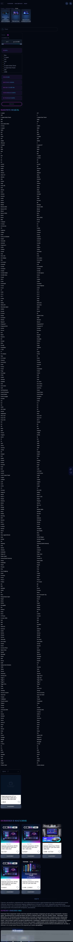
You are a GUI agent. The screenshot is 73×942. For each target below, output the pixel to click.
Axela (2, 198)
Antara (2, 181)
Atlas (38, 189)
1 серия (3, 113)
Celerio (38, 247)
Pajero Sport (4, 556)
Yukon (38, 758)
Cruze (2, 287)
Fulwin (38, 371)
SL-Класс (39, 639)
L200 (38, 469)
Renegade (3, 605)
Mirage (2, 507)
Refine (2, 603)
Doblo (38, 307)
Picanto (2, 567)
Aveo (38, 196)
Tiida (2, 686)
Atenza (2, 189)
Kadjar (38, 451)
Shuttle (38, 635)
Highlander (3, 413)
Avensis (2, 196)
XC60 (2, 752)
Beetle (2, 204)
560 (38, 151)
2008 (38, 119)
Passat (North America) (6, 558)
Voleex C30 (39, 735)
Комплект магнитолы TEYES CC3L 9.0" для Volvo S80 (30, 882)
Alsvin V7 (3, 175)
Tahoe (2, 669)
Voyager (3, 737)
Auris (2, 192)
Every (38, 343)
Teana (38, 671)
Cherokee (39, 251)
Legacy (38, 481)
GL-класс (39, 381)
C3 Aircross (3, 226)
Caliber (2, 232)
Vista (2, 731)
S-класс (39, 616)
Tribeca (2, 703)
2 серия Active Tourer (6, 117)
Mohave (39, 511)
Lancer (2, 473)
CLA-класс (39, 258)
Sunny (2, 660)
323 (2, 134)
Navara (2, 528)
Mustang (39, 520)
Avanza (2, 194)
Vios (38, 728)
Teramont (3, 673)
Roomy (38, 609)
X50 (2, 750)
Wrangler (39, 741)
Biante (38, 209)
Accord (38, 164)
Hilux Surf (3, 415)
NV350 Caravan (41, 539)
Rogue (38, 607)
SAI (38, 622)
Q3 (1, 584)
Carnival (3, 243)
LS (1, 488)
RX (37, 611)
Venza (2, 718)
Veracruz (39, 718)
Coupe (2, 277)
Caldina (38, 230)
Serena (38, 633)
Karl (2, 456)
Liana (38, 483)
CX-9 (38, 296)
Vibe (2, 726)
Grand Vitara (40, 394)
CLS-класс (3, 262)
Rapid (2, 599)
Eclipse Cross (40, 315)
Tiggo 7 (38, 682)
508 (2, 151)
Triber (38, 703)
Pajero (38, 552)
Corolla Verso (4, 275)
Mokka (2, 513)
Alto (2, 179)
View (38, 726)
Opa (38, 545)
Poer (38, 569)
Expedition (3, 347)
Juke (38, 447)
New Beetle (39, 530)
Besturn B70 (4, 209)
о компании (10, 3)
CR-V (38, 277)
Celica (38, 249)
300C (2, 130)
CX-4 (2, 294)
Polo (38, 571)
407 (2, 138)
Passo (2, 560)
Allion (38, 170)
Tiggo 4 (2, 679)
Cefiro (2, 247)
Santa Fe (3, 626)
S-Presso (3, 616)
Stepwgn (39, 656)
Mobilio (2, 509)
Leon (2, 483)
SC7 (38, 626)
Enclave (39, 328)
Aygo (38, 198)
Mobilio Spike (40, 509)
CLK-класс (39, 260)
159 (2, 115)
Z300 (2, 760)
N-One (38, 524)
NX (1, 541)
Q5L (2, 586)
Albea (2, 170)
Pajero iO (3, 554)
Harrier (2, 411)
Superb (38, 660)
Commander (40, 266)
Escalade (39, 339)
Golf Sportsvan (4, 390)
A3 (1, 160)
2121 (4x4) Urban (5, 123)
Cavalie (38, 243)
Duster (38, 311)
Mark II (38, 494)
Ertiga (38, 336)
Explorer (39, 347)
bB (37, 202)
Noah (38, 535)
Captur (2, 238)
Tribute (2, 705)
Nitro (38, 532)
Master (2, 498)
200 (2, 119)
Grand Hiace (40, 392)
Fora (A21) (3, 362)
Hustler (38, 422)
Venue (38, 716)
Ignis (2, 430)
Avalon (38, 192)
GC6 (38, 377)
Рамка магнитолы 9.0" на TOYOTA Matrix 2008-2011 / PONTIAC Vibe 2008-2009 (9, 798)
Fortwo (2, 366)
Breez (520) (39, 217)
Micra (2, 505)
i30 (1, 426)
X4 (1, 748)
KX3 (2, 469)
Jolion (38, 445)
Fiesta (38, 353)
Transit (38, 699)
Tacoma (39, 667)
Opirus (2, 547)
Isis (38, 439)
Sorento (39, 645)
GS (1, 400)
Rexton (38, 605)
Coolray (39, 268)
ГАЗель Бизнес (40, 765)
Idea (38, 428)
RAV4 (2, 601)
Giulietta (3, 381)
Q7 (37, 586)
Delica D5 (3, 304)
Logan (38, 486)
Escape (2, 341)
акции (25, 3)
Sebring (39, 628)
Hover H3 (39, 415)
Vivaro (2, 735)
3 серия (3, 128)
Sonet (2, 645)
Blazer (2, 211)
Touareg (3, 690)
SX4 (38, 662)
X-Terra (2, 743)
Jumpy (2, 449)
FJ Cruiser (3, 358)
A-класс (39, 157)
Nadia (38, 526)
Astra (38, 185)
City (38, 253)
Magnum (3, 492)
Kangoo (2, 454)
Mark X (2, 496)
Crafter (38, 279)
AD (37, 166)
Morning (3, 515)
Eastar (2, 315)
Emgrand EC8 (4, 326)
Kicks (38, 456)
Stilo (2, 658)
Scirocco (3, 628)
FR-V (38, 366)
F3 (37, 349)
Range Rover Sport (5, 596)
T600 (2, 667)
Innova (2, 432)
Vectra (2, 714)
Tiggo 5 (2, 682)
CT (1, 290)
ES (1, 339)
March (2, 494)
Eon (2, 332)
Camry (38, 234)
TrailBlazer (3, 699)
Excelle (2, 345)
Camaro (39, 232)
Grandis (2, 398)
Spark (38, 652)
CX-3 (38, 292)
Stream (38, 658)
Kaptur (38, 454)
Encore (2, 330)
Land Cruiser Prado (5, 475)
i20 (37, 424)
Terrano (38, 673)
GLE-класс (3, 385)
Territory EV (3, 675)
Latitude (3, 479)
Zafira (38, 760)
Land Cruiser (40, 473)
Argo (2, 183)
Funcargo (3, 373)
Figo (2, 356)
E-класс (3, 313)
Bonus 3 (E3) (4, 213)
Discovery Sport (4, 307)
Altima (38, 177)
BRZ (2, 219)
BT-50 (38, 219)
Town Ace (3, 694)
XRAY (38, 754)
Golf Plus (39, 388)
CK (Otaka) (3, 258)
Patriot (38, 562)
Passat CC (39, 558)
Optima (38, 547)
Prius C (2, 579)
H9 (37, 409)
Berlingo (39, 204)
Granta (38, 398)
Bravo (2, 217)
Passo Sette (40, 560)
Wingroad (39, 739)
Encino (2, 328)
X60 (38, 750)
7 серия (39, 155)
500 (2, 147)
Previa (38, 575)
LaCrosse (39, 471)
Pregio (38, 573)
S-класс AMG (4, 618)
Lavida (38, 479)
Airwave (39, 168)
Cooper (2, 270)
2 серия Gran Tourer (42, 117)
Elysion (38, 322)
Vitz (38, 733)
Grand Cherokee (5, 392)
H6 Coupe (3, 409)
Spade (2, 652)
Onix (2, 545)
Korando (3, 464)
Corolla (38, 270)
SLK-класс (3, 641)
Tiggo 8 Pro (3, 684)
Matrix (38, 498)
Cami (2, 234)
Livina (2, 486)
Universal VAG (40, 709)
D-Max (2, 298)
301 (38, 130)
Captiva (38, 236)
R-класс (39, 590)
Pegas (38, 564)
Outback (39, 550)
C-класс (3, 224)
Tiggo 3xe (39, 677)
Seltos (38, 630)
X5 (37, 748)
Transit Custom (4, 701)
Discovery (39, 304)
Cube (2, 292)
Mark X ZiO (39, 496)
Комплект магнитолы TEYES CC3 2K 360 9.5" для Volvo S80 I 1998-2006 (30, 847)
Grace (38, 390)
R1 (1, 592)
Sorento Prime (4, 647)
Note (2, 537)
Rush (2, 611)
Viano (38, 724)
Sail (2, 624)
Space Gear (3, 650)
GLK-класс (39, 385)
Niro (2, 532)
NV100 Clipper (40, 537)
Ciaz (2, 253)
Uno (2, 711)
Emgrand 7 (3, 324)
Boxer (2, 215)
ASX (2, 187)
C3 (37, 224)
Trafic (38, 697)
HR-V (38, 420)
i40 (37, 426)
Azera (2, 200)
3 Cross (2, 125)
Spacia (38, 650)
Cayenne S (3, 245)
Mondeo (39, 513)
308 (38, 132)
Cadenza (3, 230)
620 (2, 155)
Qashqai (3, 588)
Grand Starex (4, 394)
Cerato (2, 251)
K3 (37, 449)
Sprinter (39, 654)
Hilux (38, 413)
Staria (2, 656)
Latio (38, 477)
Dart (2, 300)
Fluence (3, 360)
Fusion (38, 373)
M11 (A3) (39, 490)
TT (37, 705)
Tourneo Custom (5, 692)
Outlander (3, 552)
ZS (37, 763)
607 (38, 153)
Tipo (38, 686)
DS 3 (38, 309)
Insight (38, 432)
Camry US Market (5, 236)
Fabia (38, 351)
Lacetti (2, 471)
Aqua (38, 181)
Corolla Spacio (40, 272)
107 (38, 113)
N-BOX (2, 524)
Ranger (38, 596)
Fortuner (39, 364)
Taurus (2, 671)
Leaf (2, 481)
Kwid (2, 466)
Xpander (3, 754)
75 (1, 157)
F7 (1, 351)
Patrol (2, 564)
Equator (39, 334)
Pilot (38, 567)
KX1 (38, 466)
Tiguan (38, 684)
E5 (37, 313)
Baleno (2, 202)
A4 (37, 160)
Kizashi (2, 460)
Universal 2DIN (4, 709)
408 (38, 138)
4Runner (3, 143)
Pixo (2, 569)
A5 (1, 162)
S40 (2, 620)
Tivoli (2, 688)
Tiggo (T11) (39, 675)
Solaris (2, 643)
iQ (37, 437)
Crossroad (3, 283)
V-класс (39, 711)
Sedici (2, 630)
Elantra (2, 319)
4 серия (39, 136)
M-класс (3, 490)
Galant (2, 377)
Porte (2, 573)
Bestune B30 (4, 206)
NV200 (2, 539)
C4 (37, 226)
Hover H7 (39, 417)
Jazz (2, 443)
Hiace (38, 411)
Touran (38, 690)
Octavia (38, 541)
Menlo (2, 503)
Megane (39, 500)
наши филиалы (18, 3)
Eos (38, 332)
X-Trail (38, 743)
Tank (38, 669)
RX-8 (2, 613)
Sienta (38, 637)
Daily (38, 298)
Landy (38, 475)
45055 (38, 140)
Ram (2, 594)
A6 (37, 162)
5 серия (3, 145)
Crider (38, 281)
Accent (2, 164)
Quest (38, 588)
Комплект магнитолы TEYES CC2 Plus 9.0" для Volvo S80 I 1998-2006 (51, 847)
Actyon (2, 166)
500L (2, 149)
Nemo (2, 530)
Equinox (3, 336)
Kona (38, 462)
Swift (2, 662)
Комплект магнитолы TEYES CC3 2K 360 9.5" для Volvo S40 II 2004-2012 (10, 883)
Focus (38, 360)
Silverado (3, 639)
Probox (2, 581)
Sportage (3, 654)
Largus (2, 477)
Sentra (2, 633)
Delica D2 (39, 302)
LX (37, 488)
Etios (2, 343)
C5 (1, 228)
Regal (38, 603)
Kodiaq (38, 460)
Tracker (2, 697)
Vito (2, 733)
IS (1, 439)
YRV (2, 758)
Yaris (2, 756)
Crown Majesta (40, 285)
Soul (38, 647)
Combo (2, 266)
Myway (38, 522)
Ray (38, 601)
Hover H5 (3, 417)
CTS (38, 290)
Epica (2, 334)
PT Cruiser (39, 581)
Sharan (2, 635)
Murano (2, 520)
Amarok (39, 179)
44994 (2, 140)
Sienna (2, 637)
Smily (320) (39, 641)
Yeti (38, 756)
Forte (2, 364)
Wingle (2, 739)
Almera (2, 172)
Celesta (2, 249)
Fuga (2, 371)
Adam (2, 168)
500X (38, 149)
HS (1, 422)
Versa (2, 720)
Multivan (39, 518)
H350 (2, 407)
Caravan (39, 238)
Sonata (38, 643)
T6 (37, 665)
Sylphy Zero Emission (6, 665)
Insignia (2, 434)
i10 (1, 424)
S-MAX (38, 613)
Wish (2, 741)
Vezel (2, 724)
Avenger (39, 194)
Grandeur (39, 396)
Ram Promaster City (41, 594)
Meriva (38, 503)
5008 (38, 147)
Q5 (37, 584)
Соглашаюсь (37, 938)
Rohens (2, 609)
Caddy (38, 228)
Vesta (38, 722)
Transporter (39, 701)
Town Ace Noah (40, 694)
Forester (39, 362)
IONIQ (38, 434)
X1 (1, 746)
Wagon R (39, 737)
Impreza (39, 430)
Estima (38, 341)
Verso (38, 720)
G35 (38, 375)
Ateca (38, 187)
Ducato (2, 311)
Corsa (38, 275)
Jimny (2, 445)
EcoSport (3, 317)
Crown (2, 285)
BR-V (38, 215)
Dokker (2, 309)
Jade (38, 441)
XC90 (38, 752)
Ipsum (2, 437)
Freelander (39, 368)
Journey (3, 447)
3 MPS (38, 125)
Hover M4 (3, 420)
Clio (2, 260)
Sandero (39, 624)
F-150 (2, 349)
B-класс (39, 200)
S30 (38, 618)
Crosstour (39, 283)
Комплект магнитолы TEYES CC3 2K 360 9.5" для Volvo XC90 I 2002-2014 (10, 847)
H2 (1, 405)
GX (1, 402)
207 (38, 121)
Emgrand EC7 (40, 324)
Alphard (39, 172)
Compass (3, 268)
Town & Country (40, 692)
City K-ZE (3, 255)
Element (39, 319)
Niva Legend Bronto (5, 535)
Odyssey (3, 543)
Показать (11, 104)
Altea (38, 175)
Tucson (2, 707)
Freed (2, 368)
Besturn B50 (40, 206)
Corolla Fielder (4, 272)
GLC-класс (39, 383)
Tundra (38, 707)
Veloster (3, 716)
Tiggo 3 (2, 677)
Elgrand (2, 322)
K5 (1, 451)
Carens (38, 241)
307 (2, 132)
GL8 (2, 383)
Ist (1, 441)
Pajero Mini (39, 554)
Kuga (38, 464)
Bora (38, 213)
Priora (2, 577)
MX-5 (2, 522)
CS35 (38, 287)
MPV (2, 518)
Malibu (38, 492)
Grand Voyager (4, 396)
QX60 (2, 590)
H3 (37, 405)
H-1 (38, 402)
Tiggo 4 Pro (39, 679)
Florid (38, 358)
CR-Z (2, 279)
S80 (2, 622)
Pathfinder (3, 562)
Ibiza (2, 428)
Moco (2, 511)
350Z (38, 134)
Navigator (39, 528)
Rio (1, 607)
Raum (38, 599)
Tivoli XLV (39, 688)
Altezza (2, 177)
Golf (2, 388)
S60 (38, 620)
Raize (38, 592)
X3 (37, 746)
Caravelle (3, 241)
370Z (2, 136)
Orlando (3, 550)
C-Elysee (3, 221)
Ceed (38, 245)
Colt (38, 264)
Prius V (38, 579)
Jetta (38, 443)
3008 (38, 128)
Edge (38, 317)
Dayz (38, 300)
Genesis (3, 379)
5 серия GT (39, 145)
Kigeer (2, 458)
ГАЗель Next (4, 765)
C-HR (38, 221)
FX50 (2, 375)
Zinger (2, 763)
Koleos (2, 462)
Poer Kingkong (4, 571)
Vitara (38, 731)
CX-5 (38, 294)
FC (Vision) (3, 353)
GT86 (38, 400)
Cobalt (38, 262)
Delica (2, 302)
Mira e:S (39, 505)
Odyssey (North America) (43, 543)
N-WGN (2, 526)
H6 (37, 407)
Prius (38, 577)
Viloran (2, 728)
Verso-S (3, 722)
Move (38, 515)
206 (2, 121)
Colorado (3, 264)
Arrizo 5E (3, 185)
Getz (38, 379)
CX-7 (2, 296)
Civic (38, 255)
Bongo (38, 211)
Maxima (2, 500)
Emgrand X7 (40, 326)
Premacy (3, 575)
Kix (37, 458)
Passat (38, 556)
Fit (37, 356)
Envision (39, 330)
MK (38, 507)
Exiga (38, 345)
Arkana (38, 183)
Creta (2, 281)
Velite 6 (38, 714)
